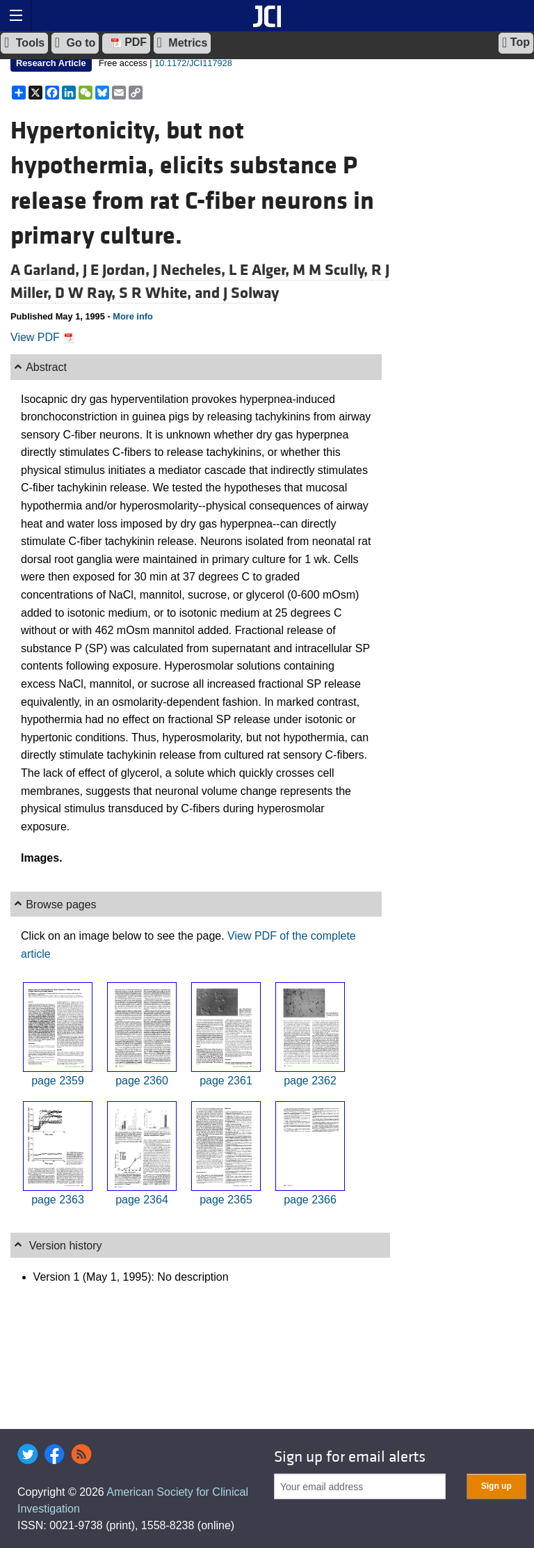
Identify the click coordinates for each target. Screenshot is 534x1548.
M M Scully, (332, 270)
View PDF (42, 337)
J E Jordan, (118, 270)
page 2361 (226, 1081)
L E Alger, (261, 270)
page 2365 (226, 1200)
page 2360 (141, 1081)
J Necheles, (191, 270)
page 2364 (141, 1200)
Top (516, 42)
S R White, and (171, 293)
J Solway (251, 293)
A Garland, (46, 270)
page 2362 (310, 1081)
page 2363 (57, 1200)
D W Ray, (87, 293)
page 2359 (57, 1081)
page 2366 (310, 1200)
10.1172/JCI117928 (193, 63)
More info (133, 316)
